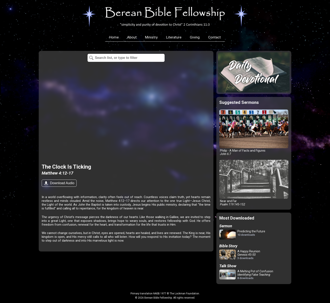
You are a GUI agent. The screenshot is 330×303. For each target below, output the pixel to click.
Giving (195, 37)
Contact (214, 37)
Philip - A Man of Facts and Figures (253, 133)
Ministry (151, 37)
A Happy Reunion (239, 255)
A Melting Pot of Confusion (246, 275)
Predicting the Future (242, 235)
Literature (173, 37)
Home (114, 37)
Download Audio (61, 183)
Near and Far (253, 183)
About (132, 37)
